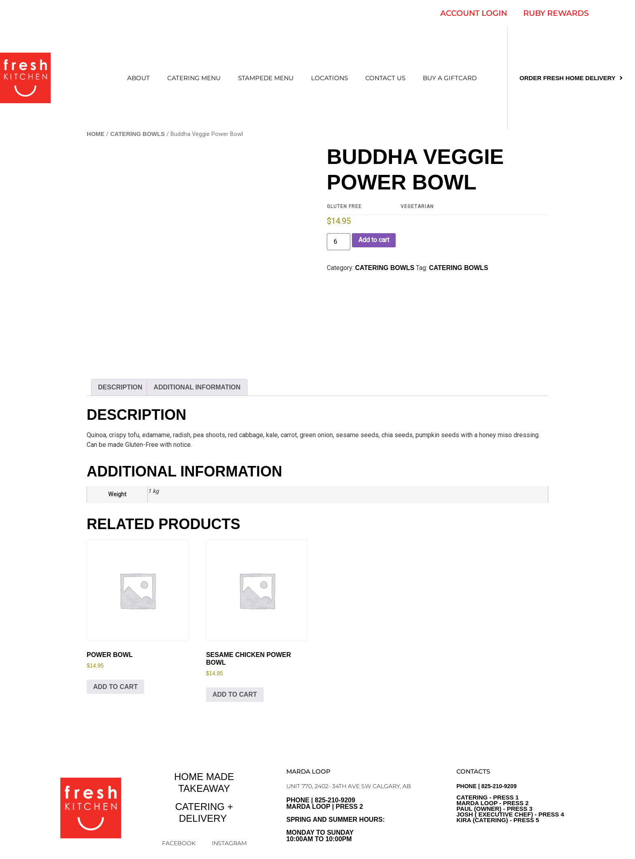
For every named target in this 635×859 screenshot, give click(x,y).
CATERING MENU (194, 78)
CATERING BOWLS (137, 134)
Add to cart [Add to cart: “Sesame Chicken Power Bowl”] (235, 694)
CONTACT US (385, 78)
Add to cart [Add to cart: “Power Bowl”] (115, 686)
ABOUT (138, 78)
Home (95, 134)
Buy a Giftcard (450, 78)
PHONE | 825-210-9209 (510, 803)
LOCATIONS (329, 78)
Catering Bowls (458, 267)
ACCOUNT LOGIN (473, 13)
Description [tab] (120, 387)
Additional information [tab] (197, 387)
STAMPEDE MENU (266, 78)
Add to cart (373, 240)
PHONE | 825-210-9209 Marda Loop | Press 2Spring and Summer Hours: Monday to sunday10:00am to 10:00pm (335, 819)
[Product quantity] (338, 241)
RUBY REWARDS (556, 13)
